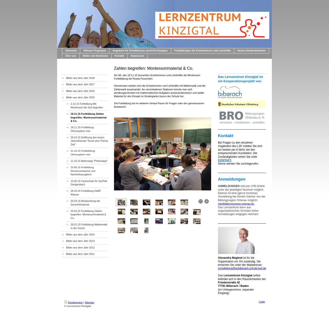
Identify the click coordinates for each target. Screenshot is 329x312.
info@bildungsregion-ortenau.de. (236, 203)
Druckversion (73, 302)
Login (262, 301)
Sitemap (89, 302)
